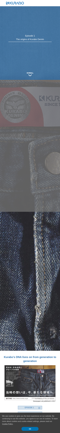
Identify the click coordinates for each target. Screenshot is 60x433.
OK (30, 429)
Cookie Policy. (7, 424)
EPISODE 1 (29, 408)
